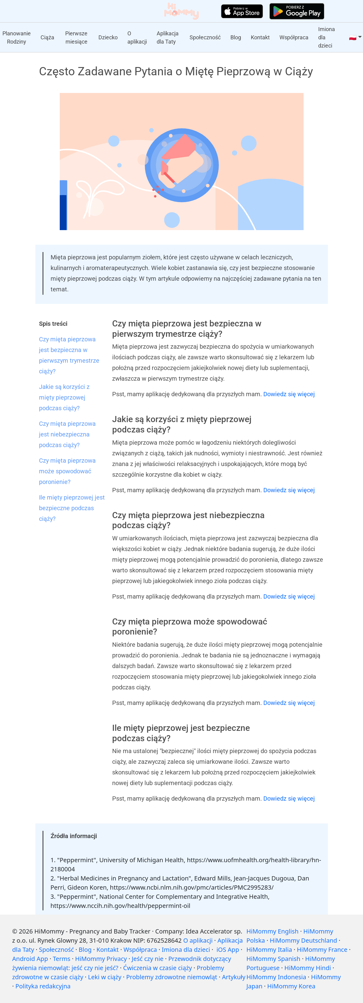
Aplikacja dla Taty (168, 37)
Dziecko (108, 37)
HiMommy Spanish (273, 959)
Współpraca (293, 37)
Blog (235, 37)
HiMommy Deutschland (303, 940)
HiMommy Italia (269, 949)
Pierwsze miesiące (76, 37)
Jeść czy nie (147, 959)
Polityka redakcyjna (43, 986)
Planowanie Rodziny (16, 37)
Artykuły (233, 977)
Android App (30, 959)
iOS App (227, 949)
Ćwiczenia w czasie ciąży (157, 968)
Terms (61, 959)
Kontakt (260, 37)
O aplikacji (137, 37)
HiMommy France (322, 949)
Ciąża (47, 37)
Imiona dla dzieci (326, 37)
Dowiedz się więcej (289, 394)
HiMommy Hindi (307, 968)
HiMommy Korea (291, 986)
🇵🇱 (353, 37)
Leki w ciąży (104, 977)
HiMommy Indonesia (276, 977)
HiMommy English (272, 931)
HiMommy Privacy (101, 959)
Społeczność (205, 37)
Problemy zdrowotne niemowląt (171, 977)
